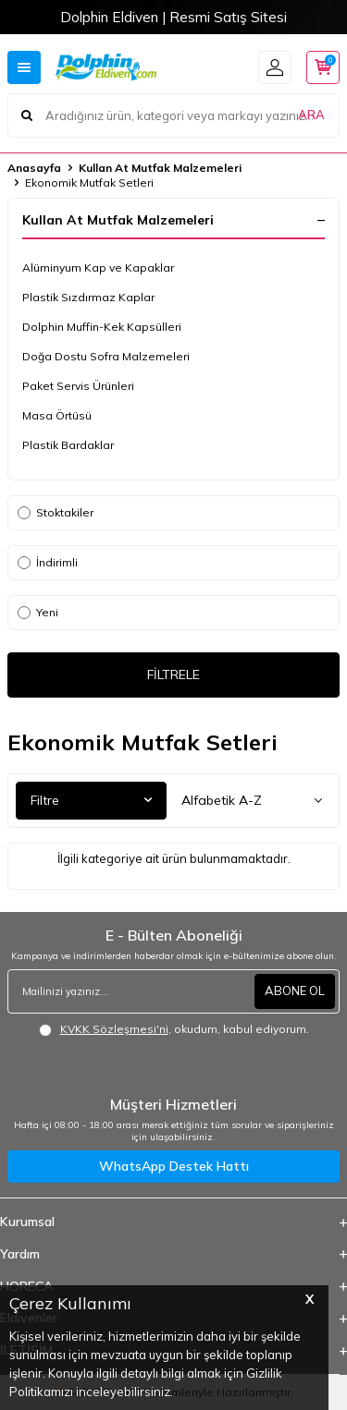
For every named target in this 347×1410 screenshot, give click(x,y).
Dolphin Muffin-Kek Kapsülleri (101, 327)
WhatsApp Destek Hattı (174, 1166)
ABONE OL (295, 990)
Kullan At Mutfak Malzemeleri (160, 168)
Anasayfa (34, 168)
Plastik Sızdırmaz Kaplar (88, 297)
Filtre (91, 800)
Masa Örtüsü (57, 415)
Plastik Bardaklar (68, 445)
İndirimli (48, 562)
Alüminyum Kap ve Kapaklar (98, 267)
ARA (311, 114)
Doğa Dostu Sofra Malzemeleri (106, 356)
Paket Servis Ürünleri (78, 386)
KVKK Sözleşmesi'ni (114, 1029)
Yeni (38, 612)
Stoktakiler (55, 512)
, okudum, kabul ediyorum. (174, 1029)
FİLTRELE (173, 674)
